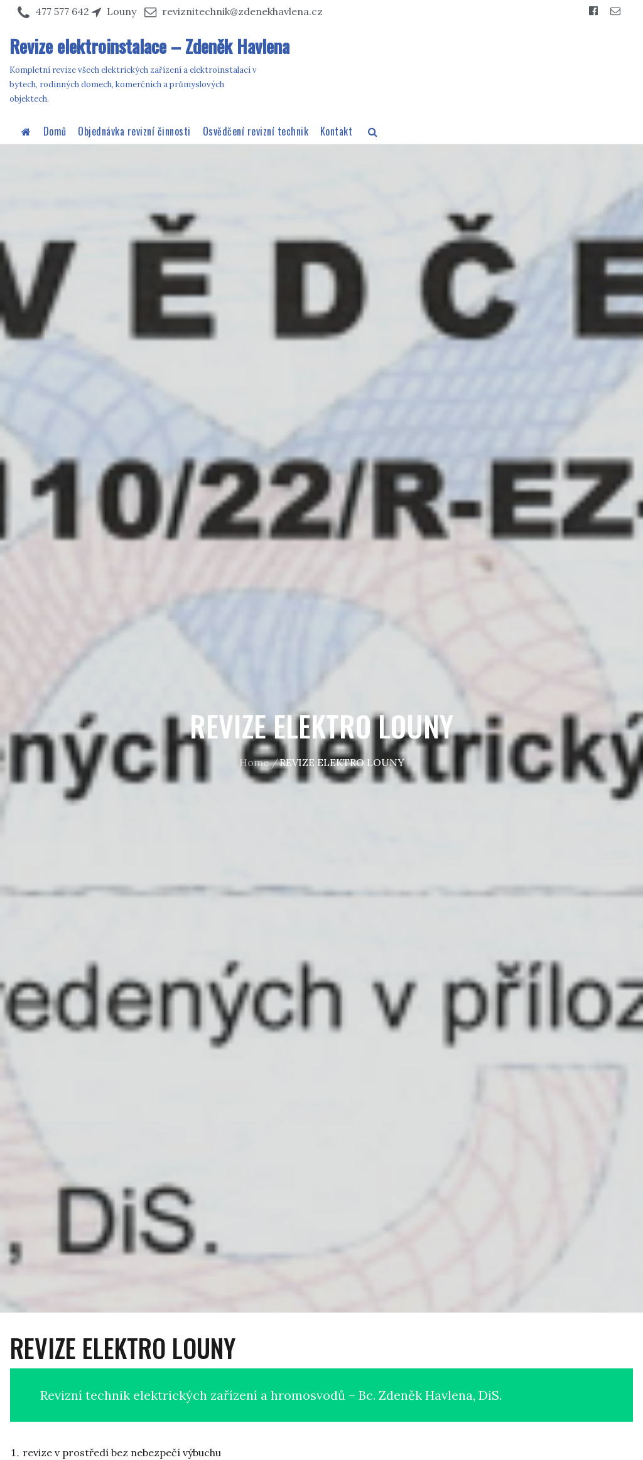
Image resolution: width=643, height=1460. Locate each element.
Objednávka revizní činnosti (134, 131)
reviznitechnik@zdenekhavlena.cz (242, 11)
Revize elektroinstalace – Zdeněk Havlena (149, 46)
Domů (55, 131)
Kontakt (336, 131)
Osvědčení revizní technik (256, 131)
